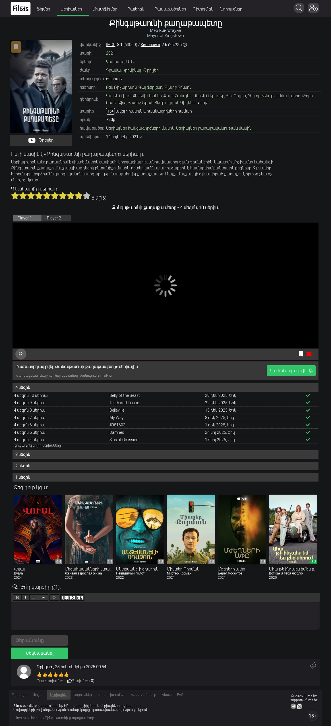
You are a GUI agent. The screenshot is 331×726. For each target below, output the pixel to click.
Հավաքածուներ (170, 9)
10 (87, 196)
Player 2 (54, 218)
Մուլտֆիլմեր (106, 9)
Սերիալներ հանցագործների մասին (140, 128)
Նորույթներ (231, 9)
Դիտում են (203, 9)
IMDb (110, 44)
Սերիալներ (73, 9)
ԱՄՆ (130, 61)
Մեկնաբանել (39, 653)
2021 (110, 53)
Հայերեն (138, 9)
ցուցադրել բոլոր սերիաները (38, 445)
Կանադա (115, 61)
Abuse (166, 695)
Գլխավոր (20, 695)
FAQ (180, 695)
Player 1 (25, 218)
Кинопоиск (150, 44)
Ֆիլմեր (45, 9)
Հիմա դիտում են (111, 695)
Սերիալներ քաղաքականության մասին (214, 128)
